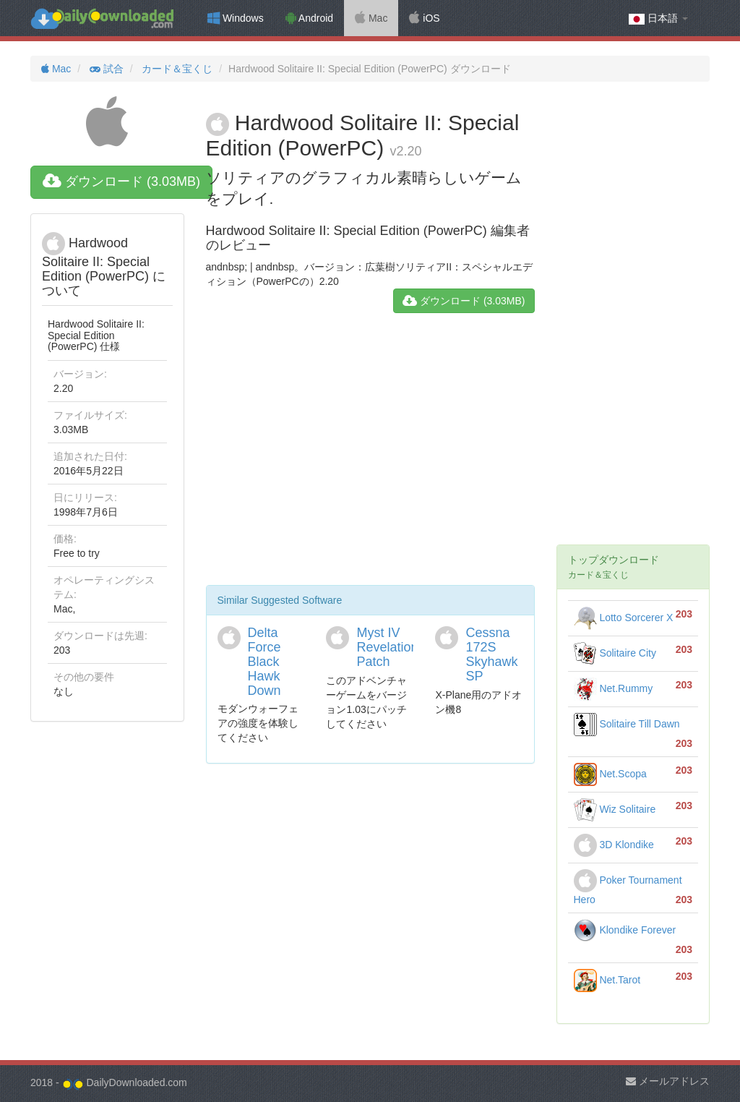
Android (309, 18)
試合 (105, 68)
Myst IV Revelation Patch (387, 647)
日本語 (658, 18)
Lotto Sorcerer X (624, 617)
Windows (235, 18)
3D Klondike (614, 844)
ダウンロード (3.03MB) (121, 181)
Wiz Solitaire (615, 809)
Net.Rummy (613, 688)
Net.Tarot (607, 980)
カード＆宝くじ (175, 68)
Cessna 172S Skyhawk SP (491, 654)
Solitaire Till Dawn (627, 724)
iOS (424, 18)
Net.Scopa (610, 773)
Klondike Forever (625, 930)
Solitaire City (615, 653)
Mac (371, 18)
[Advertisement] (370, 455)
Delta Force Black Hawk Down (264, 661)
